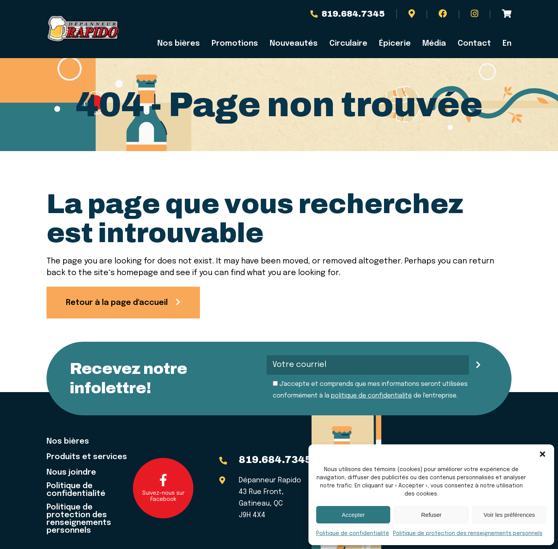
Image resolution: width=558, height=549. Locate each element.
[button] (542, 454)
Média (434, 44)
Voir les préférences (509, 514)
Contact (474, 44)
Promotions (235, 44)
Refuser (431, 514)
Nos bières (178, 44)
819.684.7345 (347, 14)
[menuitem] (504, 44)
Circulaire (348, 44)
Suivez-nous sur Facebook (163, 488)
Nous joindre (71, 473)
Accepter (353, 514)
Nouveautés (294, 44)
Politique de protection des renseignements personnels (467, 533)
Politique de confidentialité (352, 533)
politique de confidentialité (371, 395)
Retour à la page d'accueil (117, 303)
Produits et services (86, 457)
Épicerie (395, 44)
